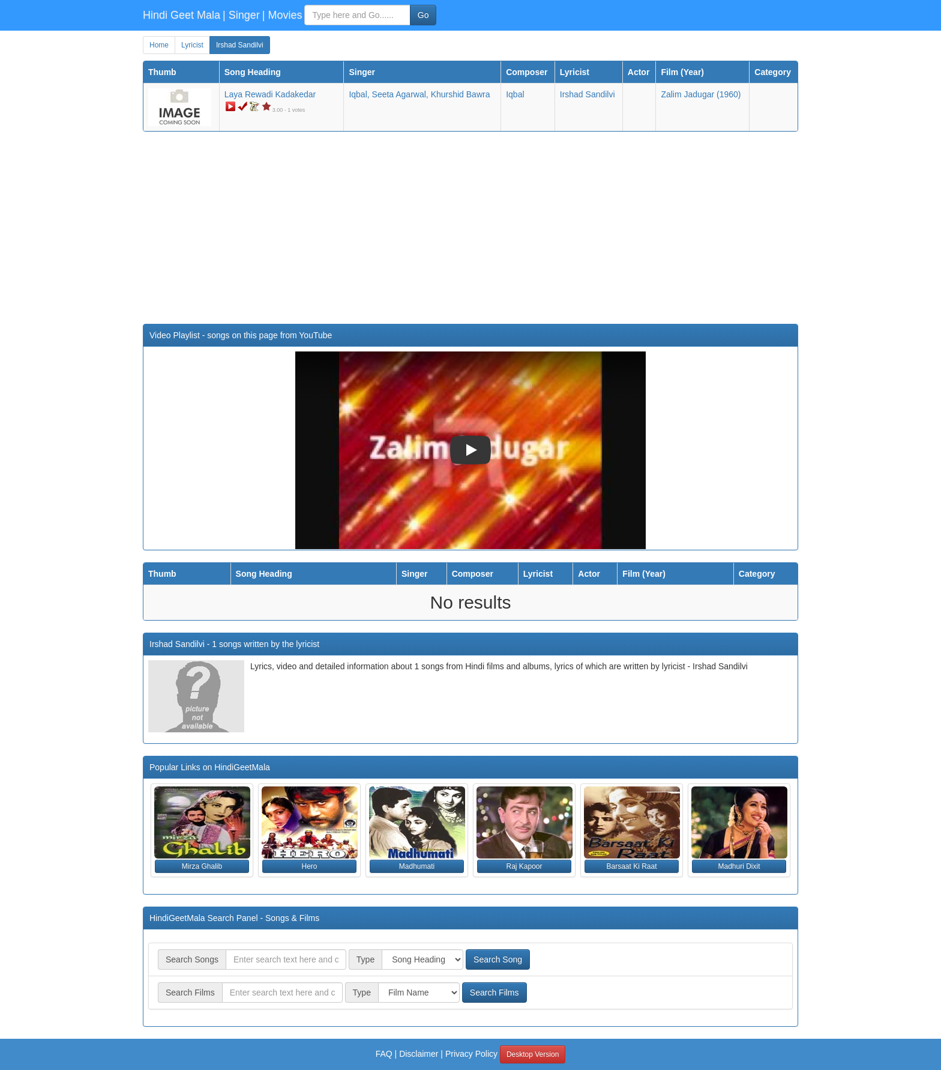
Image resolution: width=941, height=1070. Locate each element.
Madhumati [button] (416, 866)
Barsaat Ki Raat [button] (631, 866)
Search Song (498, 959)
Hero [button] (309, 866)
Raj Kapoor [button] (524, 866)
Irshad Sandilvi (239, 45)
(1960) (701, 94)
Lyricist (192, 45)
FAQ (384, 1054)
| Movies (282, 15)
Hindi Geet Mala (181, 15)
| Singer (241, 15)
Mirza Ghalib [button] (202, 866)
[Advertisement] (470, 228)
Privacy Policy (471, 1054)
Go (423, 15)
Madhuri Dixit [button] (739, 866)
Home (159, 45)
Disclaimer (418, 1054)
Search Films (494, 992)
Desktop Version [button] (533, 1054)
